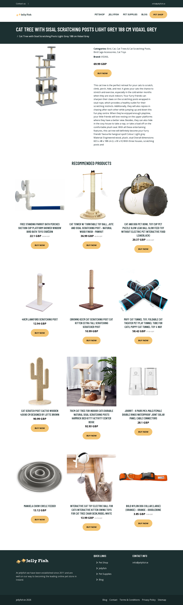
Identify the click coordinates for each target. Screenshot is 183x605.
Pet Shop (158, 14)
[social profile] (28, 3)
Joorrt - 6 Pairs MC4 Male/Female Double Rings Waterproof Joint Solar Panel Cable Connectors (143, 414)
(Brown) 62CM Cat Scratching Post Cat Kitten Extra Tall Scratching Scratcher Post (91, 323)
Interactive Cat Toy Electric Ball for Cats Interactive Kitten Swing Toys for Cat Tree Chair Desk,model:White (91, 509)
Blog (144, 14)
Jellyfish (114, 14)
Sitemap (162, 599)
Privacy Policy (149, 599)
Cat (114, 48)
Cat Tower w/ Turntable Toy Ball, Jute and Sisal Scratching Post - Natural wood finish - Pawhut (91, 227)
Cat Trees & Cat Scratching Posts (133, 48)
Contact (113, 599)
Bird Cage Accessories (105, 52)
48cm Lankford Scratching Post (40, 319)
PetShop (100, 14)
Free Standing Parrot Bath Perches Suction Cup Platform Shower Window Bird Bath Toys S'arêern (39, 227)
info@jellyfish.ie (158, 3)
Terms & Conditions (130, 599)
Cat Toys (121, 52)
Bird (109, 48)
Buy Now (103, 73)
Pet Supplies (130, 14)
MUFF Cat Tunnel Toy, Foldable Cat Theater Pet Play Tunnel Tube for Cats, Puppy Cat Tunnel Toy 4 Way (143, 323)
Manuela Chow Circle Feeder (40, 506)
